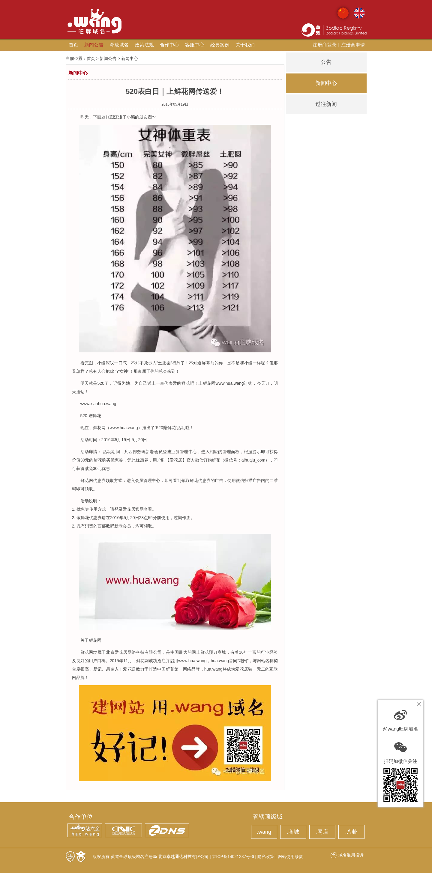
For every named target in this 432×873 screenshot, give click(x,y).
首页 (73, 44)
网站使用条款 (290, 856)
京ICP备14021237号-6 (233, 856)
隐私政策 (265, 856)
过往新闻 (326, 104)
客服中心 (194, 44)
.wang (264, 832)
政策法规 (144, 44)
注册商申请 (353, 44)
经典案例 (220, 44)
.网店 (322, 832)
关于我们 (245, 44)
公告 (326, 62)
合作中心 (169, 44)
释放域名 (119, 44)
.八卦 (351, 832)
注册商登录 (325, 44)
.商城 (293, 832)
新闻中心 (326, 83)
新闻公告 (94, 44)
